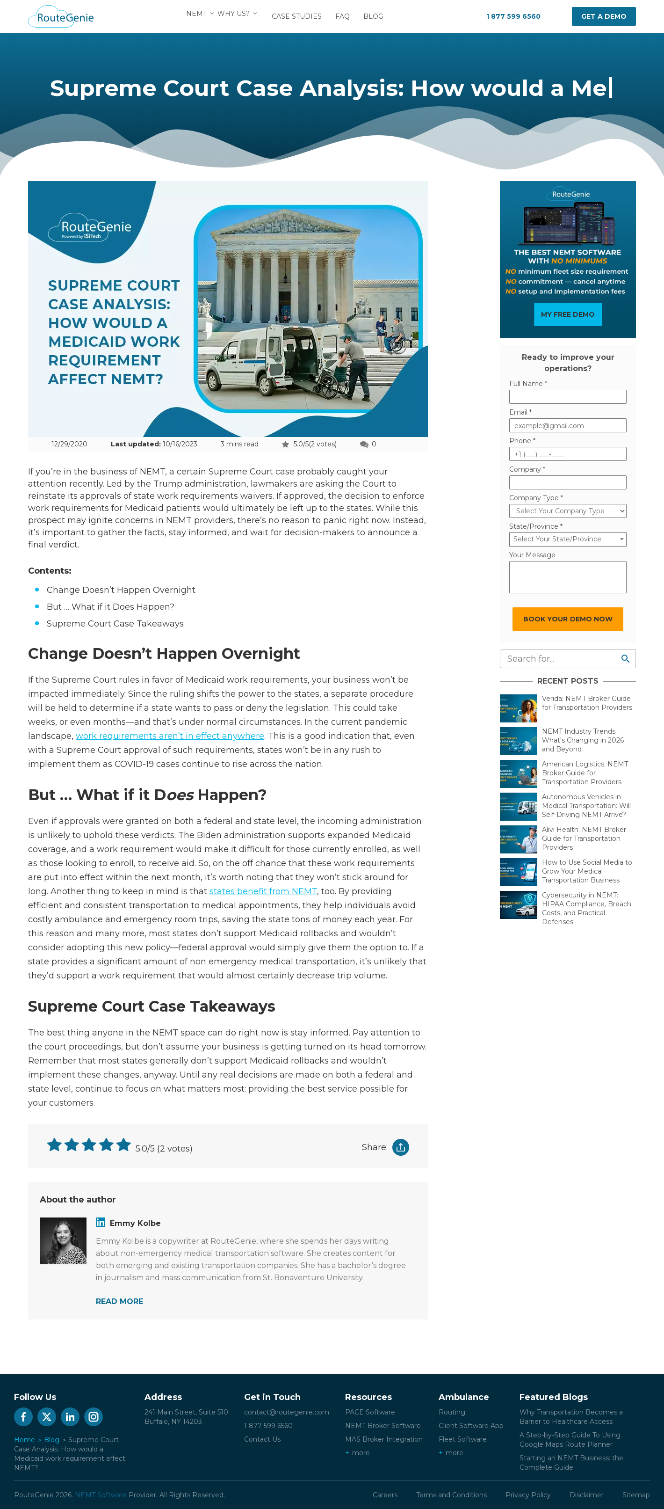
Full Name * (528, 383)
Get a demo (604, 16)
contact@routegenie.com (286, 1412)
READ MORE (119, 1301)
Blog (379, 16)
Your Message (532, 555)
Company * (527, 469)
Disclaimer (587, 1495)
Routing (452, 1412)
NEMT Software (101, 1495)
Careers (385, 1495)
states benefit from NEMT (263, 891)
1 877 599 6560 (513, 16)
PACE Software (370, 1412)
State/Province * (536, 526)
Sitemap (636, 1495)
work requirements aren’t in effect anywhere (170, 736)
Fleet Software (463, 1439)
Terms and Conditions (451, 1495)
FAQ (348, 16)
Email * (520, 412)
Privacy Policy (528, 1495)
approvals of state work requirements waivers (176, 496)
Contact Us (262, 1439)
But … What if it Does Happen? (110, 607)
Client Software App (471, 1426)
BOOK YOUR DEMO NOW (568, 619)
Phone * (522, 441)
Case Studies (302, 16)
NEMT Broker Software (383, 1426)
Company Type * (536, 498)
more (361, 1453)
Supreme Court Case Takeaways (116, 624)
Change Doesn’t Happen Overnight (121, 590)
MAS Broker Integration (384, 1439)
